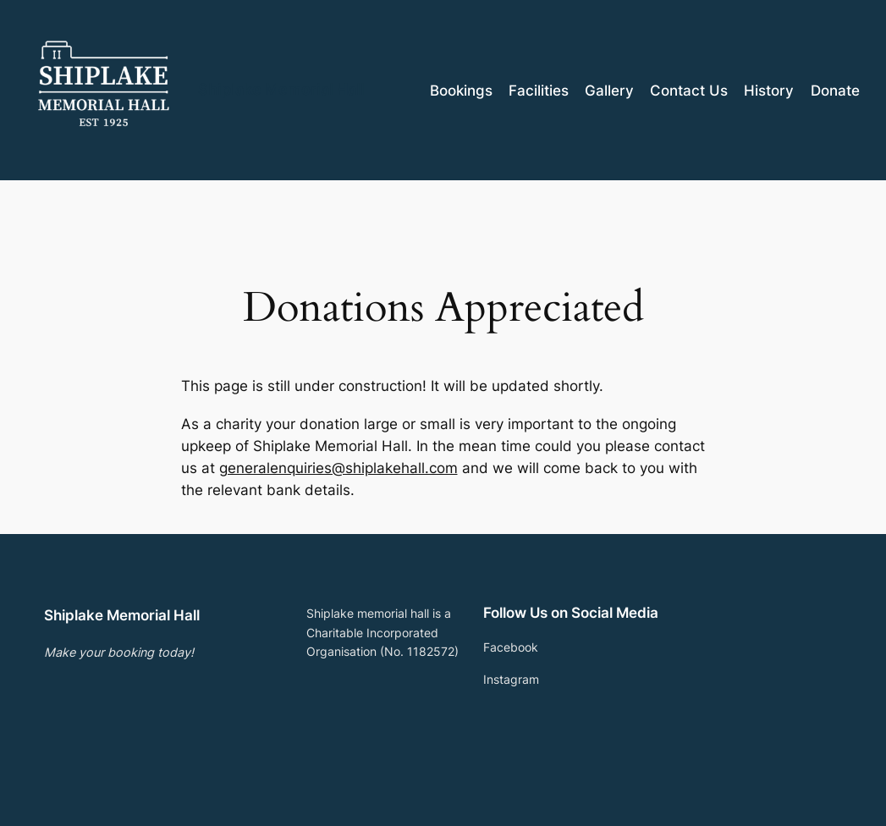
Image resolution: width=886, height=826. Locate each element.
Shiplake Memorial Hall (281, 89)
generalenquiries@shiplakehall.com (338, 468)
